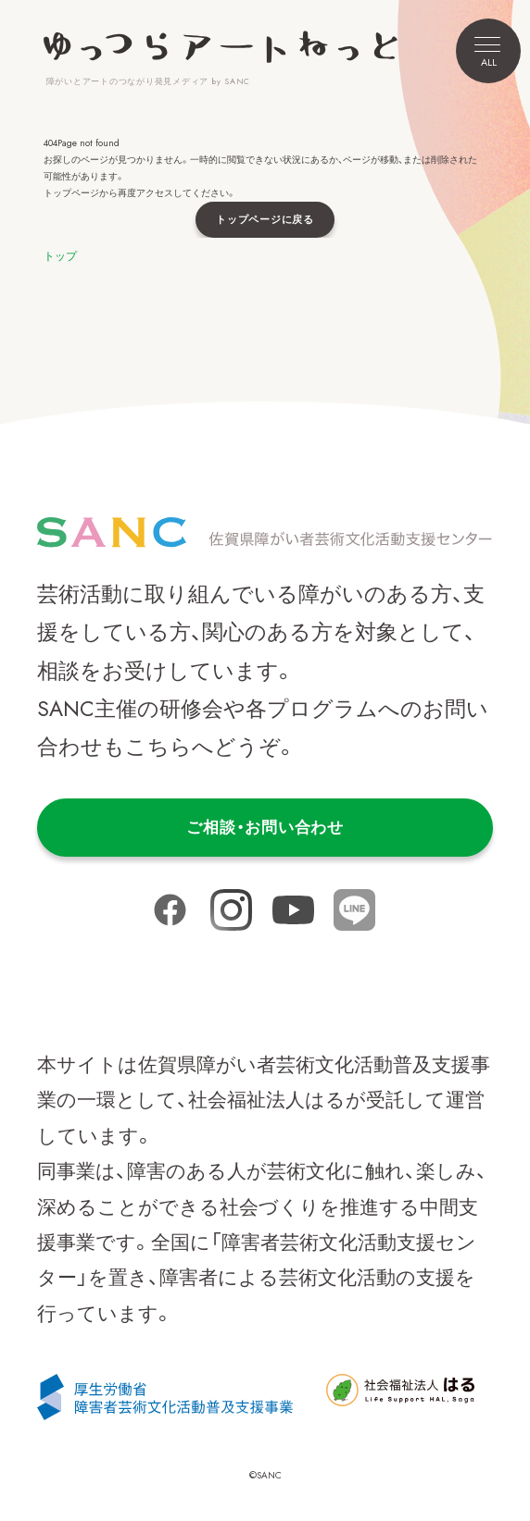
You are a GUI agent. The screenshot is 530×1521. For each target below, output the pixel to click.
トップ (60, 256)
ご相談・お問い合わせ (265, 827)
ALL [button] (487, 53)
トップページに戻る (265, 219)
